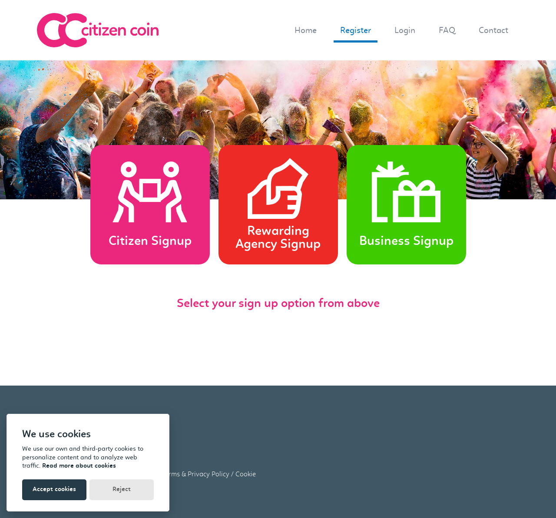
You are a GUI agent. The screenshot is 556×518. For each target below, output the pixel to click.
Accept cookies (54, 489)
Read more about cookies (79, 466)
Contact (493, 30)
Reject (122, 489)
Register (355, 30)
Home (306, 30)
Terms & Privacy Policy (195, 474)
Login (404, 30)
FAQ (447, 30)
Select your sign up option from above (278, 304)
